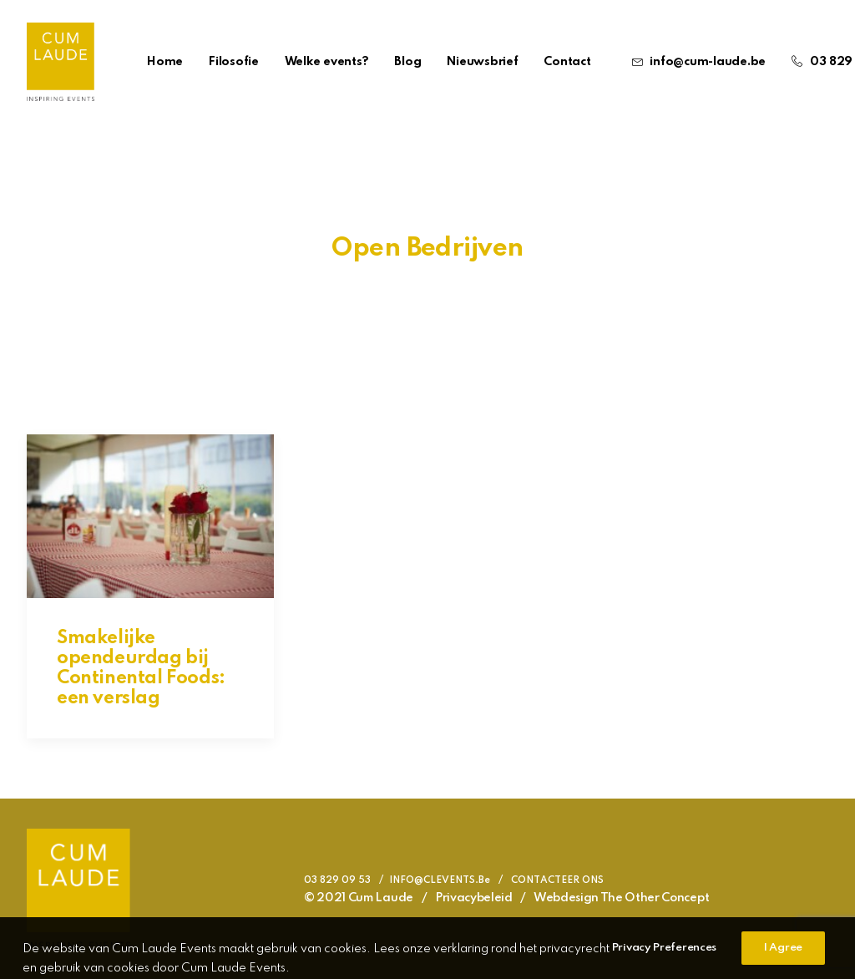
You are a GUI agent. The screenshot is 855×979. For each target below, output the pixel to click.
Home (165, 62)
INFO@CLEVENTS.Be (439, 880)
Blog (407, 62)
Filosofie (234, 62)
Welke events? (327, 62)
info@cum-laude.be (708, 62)
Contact (567, 62)
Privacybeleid (474, 898)
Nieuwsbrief (482, 62)
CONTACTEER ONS (557, 880)
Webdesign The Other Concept (621, 898)
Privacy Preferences (664, 964)
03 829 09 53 (337, 880)
